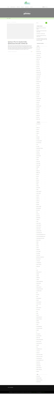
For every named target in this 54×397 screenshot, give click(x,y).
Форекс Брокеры (38, 367)
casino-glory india (38, 230)
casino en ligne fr (38, 225)
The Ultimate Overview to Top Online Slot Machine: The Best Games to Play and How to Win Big (41, 39)
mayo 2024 (38, 64)
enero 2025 (38, 49)
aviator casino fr (38, 193)
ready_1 (37, 324)
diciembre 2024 (38, 51)
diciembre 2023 (38, 72)
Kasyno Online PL (38, 264)
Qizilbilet (37, 320)
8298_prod (38, 170)
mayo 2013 (37, 113)
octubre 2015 (38, 100)
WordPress (43, 395)
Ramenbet (37, 322)
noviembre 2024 (38, 53)
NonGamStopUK (38, 298)
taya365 (37, 345)
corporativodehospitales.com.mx (40, 234)
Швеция (37, 371)
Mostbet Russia (38, 283)
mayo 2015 (37, 102)
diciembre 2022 (38, 81)
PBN (37, 305)
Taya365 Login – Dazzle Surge (40, 33)
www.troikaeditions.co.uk (39, 360)
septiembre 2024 (38, 57)
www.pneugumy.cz (39, 358)
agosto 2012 (38, 115)
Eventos (37, 245)
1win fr (37, 144)
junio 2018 (37, 94)
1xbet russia (38, 161)
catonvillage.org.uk (39, 232)
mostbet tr (37, 285)
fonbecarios (38, 249)
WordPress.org (38, 381)
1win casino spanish (39, 140)
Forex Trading (38, 251)
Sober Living (38, 337)
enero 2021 (38, 89)
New (37, 292)
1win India (37, 146)
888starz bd (38, 172)
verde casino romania (39, 356)
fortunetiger (38, 253)
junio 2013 (37, 111)
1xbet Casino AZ (38, 155)
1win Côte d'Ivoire (38, 142)
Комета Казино (38, 365)
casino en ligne (38, 223)
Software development (39, 339)
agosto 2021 (38, 87)
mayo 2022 (38, 85)
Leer (32, 51)
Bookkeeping (38, 217)
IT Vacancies (38, 260)
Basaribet (37, 204)
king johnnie (38, 266)
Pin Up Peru (38, 309)
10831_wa (37, 131)
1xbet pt (37, 159)
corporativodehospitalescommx (40, 236)
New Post (37, 294)
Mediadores (38, 277)
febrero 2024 (38, 70)
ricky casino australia (39, 328)
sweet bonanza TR (39, 343)
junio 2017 (37, 96)
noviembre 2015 (38, 98)
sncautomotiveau (38, 335)
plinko (9, 40)
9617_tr (37, 178)
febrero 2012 (38, 119)
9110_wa (37, 176)
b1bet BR (37, 202)
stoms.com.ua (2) (38, 341)
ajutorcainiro (38, 187)
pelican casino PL (38, 307)
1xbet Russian (38, 163)
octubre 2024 (38, 55)
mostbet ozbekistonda (39, 281)
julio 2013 (37, 109)
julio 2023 (37, 79)
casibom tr (37, 219)
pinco (37, 311)
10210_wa (37, 129)
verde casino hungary (39, 354)
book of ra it (38, 215)
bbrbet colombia (38, 206)
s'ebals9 (37, 330)
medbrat (37, 275)
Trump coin (38, 350)
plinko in (37, 315)
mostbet (37, 279)
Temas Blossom (34, 395)
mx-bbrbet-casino (38, 290)
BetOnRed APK (38, 208)
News (37, 296)
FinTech (37, 247)
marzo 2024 (38, 68)
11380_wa (37, 133)
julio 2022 (37, 83)
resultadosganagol (39, 326)
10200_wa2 (38, 127)
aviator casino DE (38, 191)
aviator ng (37, 200)
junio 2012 (37, 117)
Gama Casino (38, 255)
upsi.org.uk (38, 352)
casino (37, 221)
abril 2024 (37, 66)
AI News (37, 185)
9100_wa (37, 174)
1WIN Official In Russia (39, 148)
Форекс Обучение (39, 369)
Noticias (37, 300)
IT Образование (38, 262)
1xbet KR (37, 157)
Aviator (37, 189)
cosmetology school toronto (40, 238)
